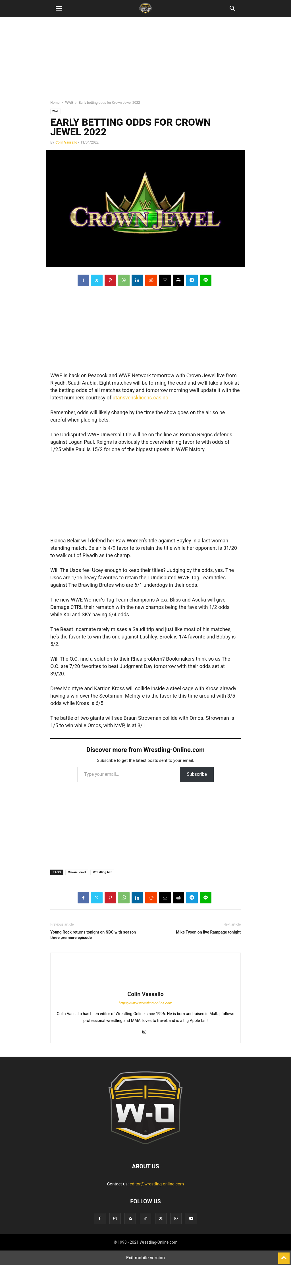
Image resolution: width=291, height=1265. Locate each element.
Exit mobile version (145, 1257)
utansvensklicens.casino (140, 398)
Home (54, 103)
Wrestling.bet (102, 872)
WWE (69, 103)
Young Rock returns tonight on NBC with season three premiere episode (93, 935)
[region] (145, 61)
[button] (58, 8)
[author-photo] (145, 986)
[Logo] (145, 1149)
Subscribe (197, 774)
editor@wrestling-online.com (157, 1184)
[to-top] (284, 1255)
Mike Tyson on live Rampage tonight (208, 932)
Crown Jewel (77, 872)
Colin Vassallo (66, 142)
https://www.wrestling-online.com (145, 1003)
